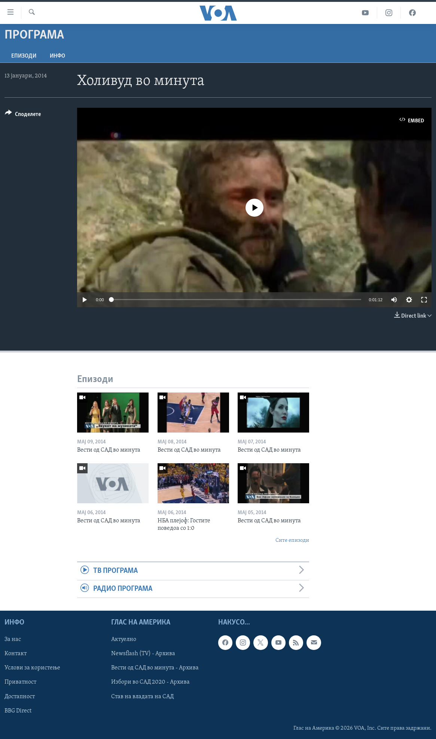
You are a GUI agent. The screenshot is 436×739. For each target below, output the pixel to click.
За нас (12, 639)
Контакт (15, 654)
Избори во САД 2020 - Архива (150, 682)
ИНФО (57, 56)
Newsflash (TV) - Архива (143, 654)
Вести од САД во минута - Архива (155, 668)
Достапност (19, 696)
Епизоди (23, 56)
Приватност (20, 682)
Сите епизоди (292, 540)
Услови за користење (32, 668)
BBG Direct (17, 711)
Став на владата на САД (142, 696)
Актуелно (123, 639)
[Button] (23, 115)
